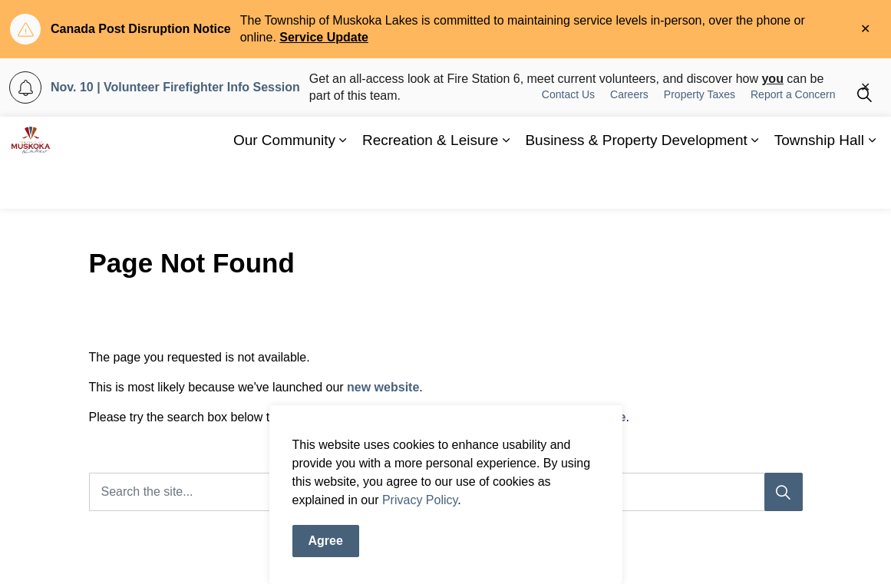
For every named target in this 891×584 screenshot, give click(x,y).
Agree (325, 552)
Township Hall (819, 185)
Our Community (284, 185)
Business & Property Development (636, 185)
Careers (629, 140)
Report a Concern (793, 140)
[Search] (783, 492)
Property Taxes (699, 140)
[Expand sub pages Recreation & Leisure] (505, 186)
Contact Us (568, 140)
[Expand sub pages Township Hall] (871, 186)
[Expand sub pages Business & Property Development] (755, 186)
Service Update (323, 37)
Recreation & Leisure (430, 185)
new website (383, 387)
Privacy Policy (419, 511)
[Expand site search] (864, 140)
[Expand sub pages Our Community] (343, 186)
